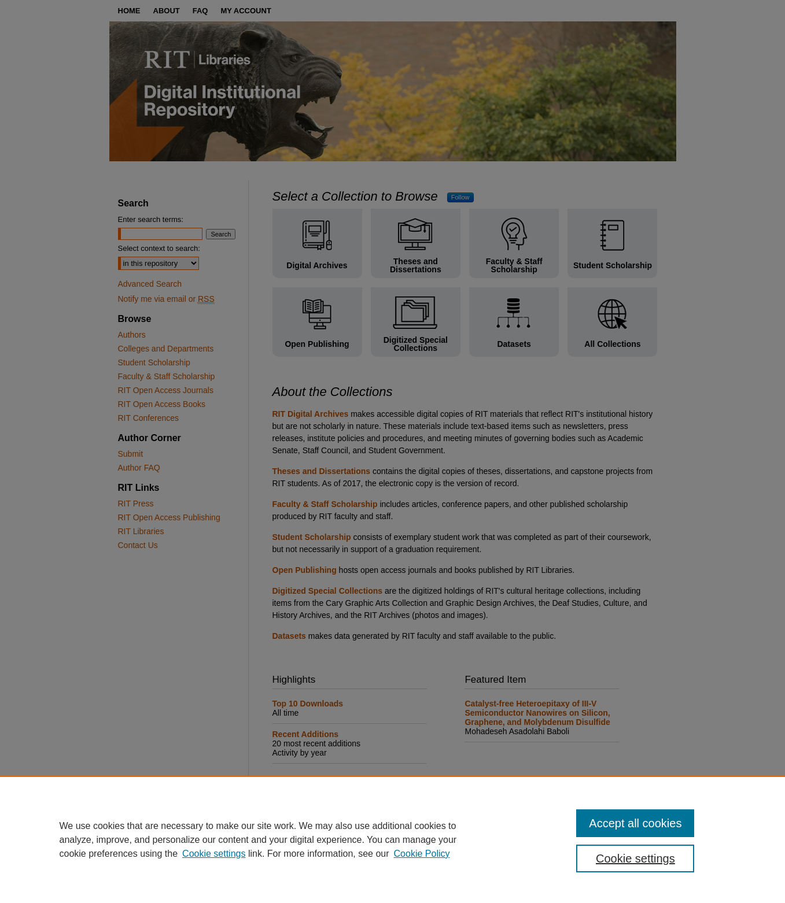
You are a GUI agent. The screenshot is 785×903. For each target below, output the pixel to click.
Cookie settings (213, 853)
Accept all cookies (635, 823)
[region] (392, 839)
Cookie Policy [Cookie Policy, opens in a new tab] (422, 853)
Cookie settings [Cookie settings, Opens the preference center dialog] (635, 858)
